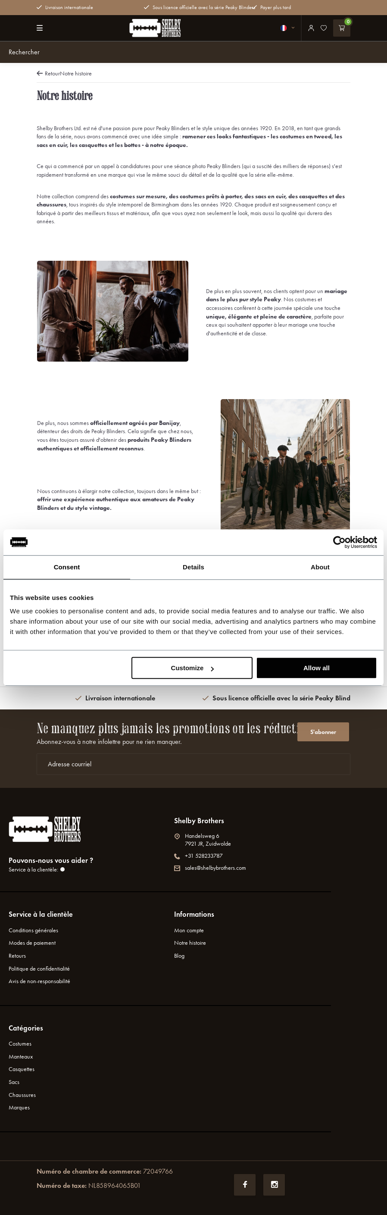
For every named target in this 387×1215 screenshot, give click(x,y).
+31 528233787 (198, 855)
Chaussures (22, 1095)
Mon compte (189, 930)
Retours (17, 955)
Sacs (14, 1082)
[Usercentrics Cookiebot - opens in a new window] (339, 542)
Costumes (20, 1043)
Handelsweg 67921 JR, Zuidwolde (202, 839)
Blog (179, 955)
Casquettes (21, 1069)
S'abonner (323, 732)
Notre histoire (76, 73)
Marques (19, 1107)
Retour (48, 73)
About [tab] (320, 567)
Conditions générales (33, 930)
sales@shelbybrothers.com (210, 867)
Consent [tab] (67, 567)
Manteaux (21, 1056)
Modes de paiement (32, 942)
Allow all (316, 668)
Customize (192, 668)
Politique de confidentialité (39, 968)
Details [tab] (193, 567)
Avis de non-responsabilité (39, 981)
